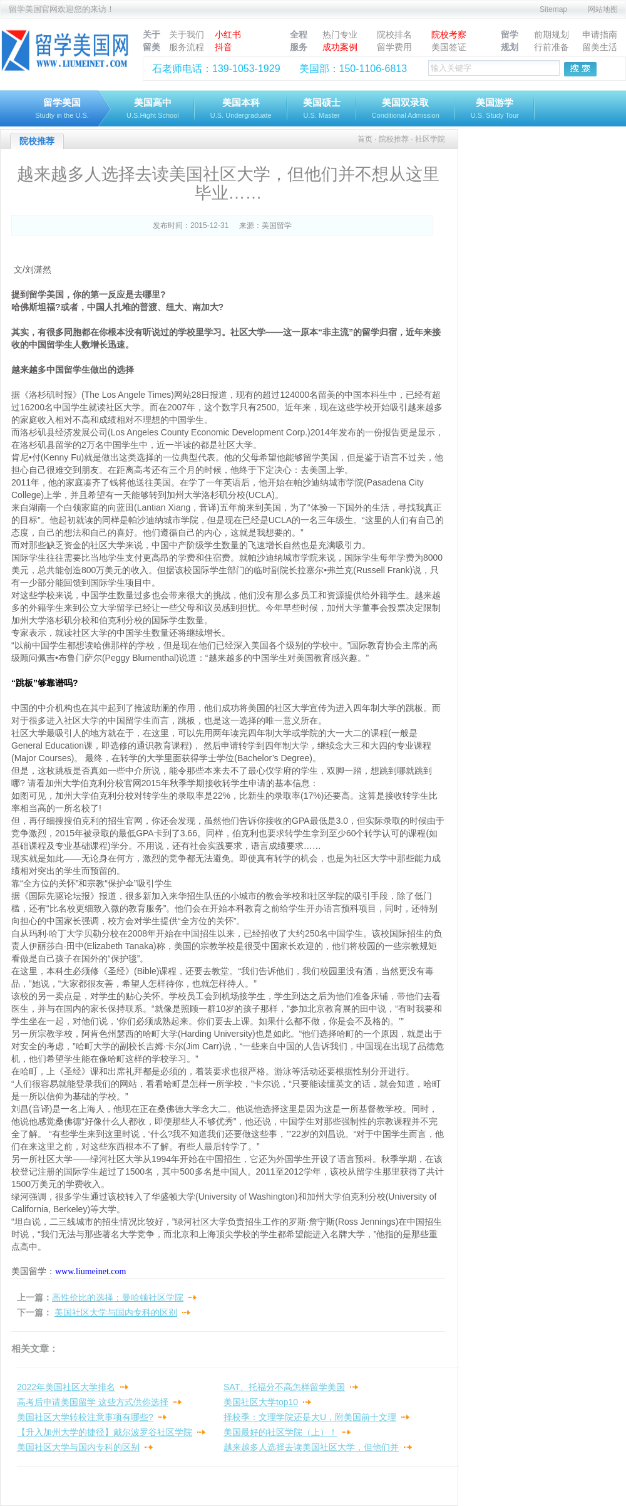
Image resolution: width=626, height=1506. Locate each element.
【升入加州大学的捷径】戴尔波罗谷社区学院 (104, 1432)
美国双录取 (405, 109)
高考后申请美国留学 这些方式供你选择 (92, 1402)
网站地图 (603, 9)
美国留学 (277, 225)
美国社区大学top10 (260, 1402)
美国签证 (448, 47)
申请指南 (599, 34)
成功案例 (339, 47)
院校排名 (394, 34)
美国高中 (152, 109)
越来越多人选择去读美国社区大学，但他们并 (311, 1447)
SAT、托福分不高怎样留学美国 (284, 1387)
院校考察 (448, 34)
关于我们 (186, 34)
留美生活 (599, 47)
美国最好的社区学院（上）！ (280, 1432)
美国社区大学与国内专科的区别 (115, 1312)
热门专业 (339, 34)
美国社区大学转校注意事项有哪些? (85, 1417)
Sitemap (553, 9)
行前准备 (551, 47)
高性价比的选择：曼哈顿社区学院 (117, 1297)
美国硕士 (322, 109)
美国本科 (241, 109)
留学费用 (394, 47)
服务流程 (186, 47)
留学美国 (62, 109)
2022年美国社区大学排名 (66, 1387)
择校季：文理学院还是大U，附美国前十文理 (309, 1417)
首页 (364, 139)
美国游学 (495, 109)
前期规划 (551, 34)
